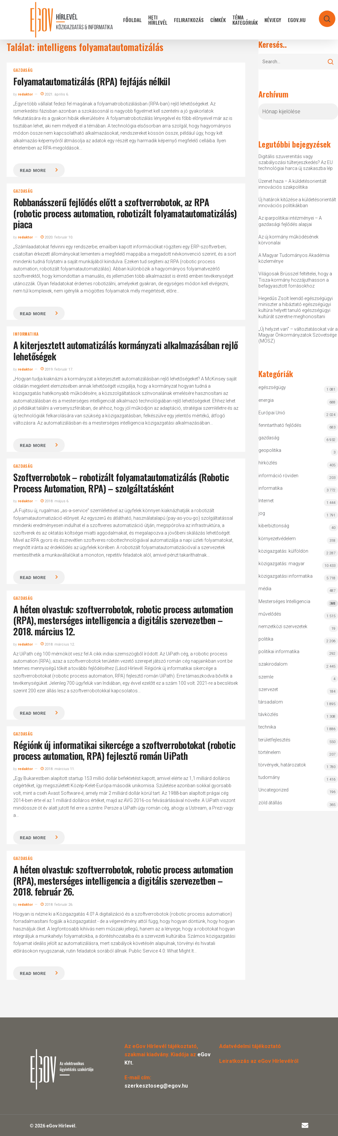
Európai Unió (271, 412)
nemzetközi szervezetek (282, 626)
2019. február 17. (57, 369)
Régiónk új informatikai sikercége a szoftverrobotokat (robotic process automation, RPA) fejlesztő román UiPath (124, 750)
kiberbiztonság (273, 525)
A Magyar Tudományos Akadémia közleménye (293, 258)
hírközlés (267, 462)
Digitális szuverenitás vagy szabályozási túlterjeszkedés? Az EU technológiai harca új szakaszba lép (295, 162)
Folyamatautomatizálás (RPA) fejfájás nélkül (91, 81)
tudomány (269, 777)
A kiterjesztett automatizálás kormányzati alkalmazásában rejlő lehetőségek (125, 350)
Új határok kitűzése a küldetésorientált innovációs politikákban (297, 202)
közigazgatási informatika (285, 576)
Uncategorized (273, 789)
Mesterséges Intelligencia (298, 603)
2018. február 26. (57, 904)
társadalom (270, 702)
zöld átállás (270, 802)
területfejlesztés (274, 739)
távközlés (268, 714)
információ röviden (278, 475)
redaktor (25, 94)
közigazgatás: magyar (281, 563)
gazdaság (22, 70)
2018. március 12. (58, 644)
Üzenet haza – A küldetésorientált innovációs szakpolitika (292, 184)
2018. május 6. (55, 501)
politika (265, 639)
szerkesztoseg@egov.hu (156, 1086)
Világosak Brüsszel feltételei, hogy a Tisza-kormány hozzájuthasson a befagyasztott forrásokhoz (295, 279)
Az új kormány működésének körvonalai (288, 239)
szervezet (268, 689)
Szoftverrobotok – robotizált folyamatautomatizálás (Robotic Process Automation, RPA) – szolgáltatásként (121, 482)
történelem (269, 752)
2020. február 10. (57, 237)
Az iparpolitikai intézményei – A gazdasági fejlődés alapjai (290, 221)
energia (266, 400)
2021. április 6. (55, 94)
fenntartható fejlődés (279, 425)
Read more (33, 170)
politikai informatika (278, 651)
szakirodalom (272, 664)
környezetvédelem (277, 538)
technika (267, 727)
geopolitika (269, 450)
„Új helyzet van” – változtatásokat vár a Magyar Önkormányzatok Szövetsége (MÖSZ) (298, 335)
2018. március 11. (58, 769)
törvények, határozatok (282, 764)
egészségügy (272, 387)
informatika (26, 334)
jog (261, 513)
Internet (266, 500)
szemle (265, 676)
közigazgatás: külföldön (283, 551)
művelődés (269, 614)
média (264, 588)
